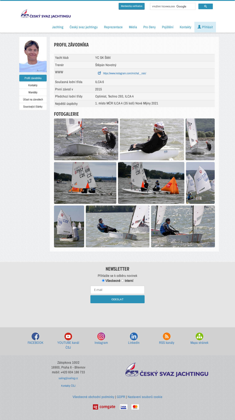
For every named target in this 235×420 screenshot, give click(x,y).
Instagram (101, 339)
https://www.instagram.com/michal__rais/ (122, 73)
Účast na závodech (33, 99)
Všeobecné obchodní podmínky (93, 396)
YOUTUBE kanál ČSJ (68, 341)
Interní (127, 280)
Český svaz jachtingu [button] (84, 27)
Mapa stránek (199, 339)
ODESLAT (117, 299)
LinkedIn (134, 339)
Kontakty (32, 85)
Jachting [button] (57, 27)
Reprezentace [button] (113, 27)
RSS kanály (166, 339)
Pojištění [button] (167, 27)
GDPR (121, 396)
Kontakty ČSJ (68, 386)
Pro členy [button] (149, 27)
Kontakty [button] (185, 27)
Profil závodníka (32, 78)
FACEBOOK (35, 339)
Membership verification (131, 6)
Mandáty (32, 92)
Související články (32, 106)
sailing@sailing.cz (68, 378)
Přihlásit (205, 27)
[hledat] (172, 6)
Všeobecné (111, 280)
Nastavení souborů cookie (145, 396)
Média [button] (133, 27)
